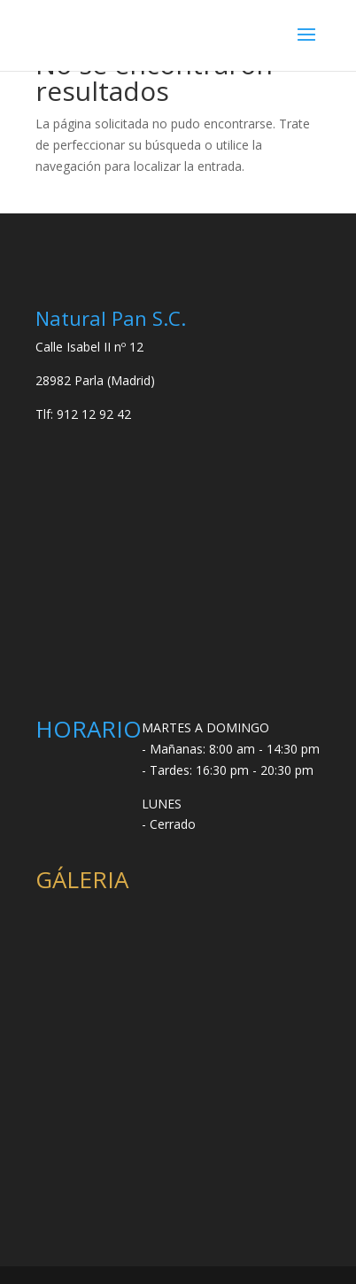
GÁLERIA (81, 879)
